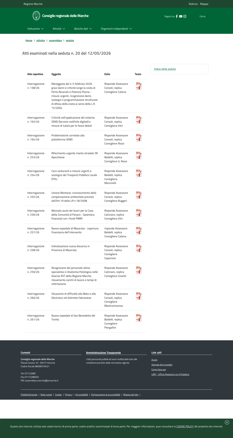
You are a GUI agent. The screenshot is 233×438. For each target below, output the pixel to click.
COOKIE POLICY (185, 426)
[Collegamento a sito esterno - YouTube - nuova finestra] (174, 16)
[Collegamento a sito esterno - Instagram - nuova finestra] (178, 16)
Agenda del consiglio (162, 400)
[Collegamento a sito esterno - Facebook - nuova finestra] (170, 16)
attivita (41, 40)
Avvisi (154, 395)
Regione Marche (34, 4)
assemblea (56, 40)
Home (29, 40)
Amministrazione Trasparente (105, 387)
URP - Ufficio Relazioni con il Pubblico (172, 411)
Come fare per (159, 405)
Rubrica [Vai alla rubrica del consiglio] (192, 4)
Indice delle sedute (165, 70)
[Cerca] (205, 16)
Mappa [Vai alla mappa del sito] (204, 4)
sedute (71, 40)
